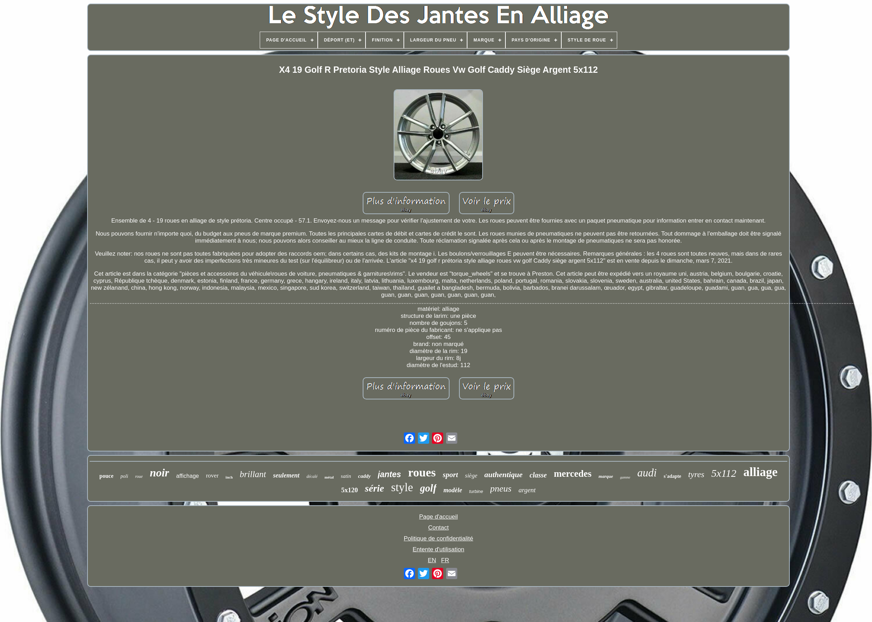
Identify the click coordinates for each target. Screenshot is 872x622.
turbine (476, 491)
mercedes (573, 473)
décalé (311, 476)
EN (432, 560)
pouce (106, 476)
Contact (438, 527)
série (374, 488)
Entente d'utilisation (438, 549)
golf (428, 488)
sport (450, 474)
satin (346, 476)
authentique (503, 474)
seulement (286, 475)
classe (538, 475)
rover (212, 475)
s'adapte (672, 476)
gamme (625, 477)
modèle (453, 490)
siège (471, 475)
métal (329, 477)
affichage (187, 476)
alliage (760, 472)
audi (647, 473)
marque (606, 476)
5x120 (349, 490)
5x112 (723, 473)
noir (159, 472)
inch (229, 477)
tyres (696, 474)
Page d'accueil (438, 516)
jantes (389, 474)
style (402, 487)
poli (124, 476)
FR (445, 560)
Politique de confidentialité (438, 538)
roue (139, 476)
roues (422, 472)
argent (527, 490)
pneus (501, 488)
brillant (253, 474)
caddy (364, 476)
